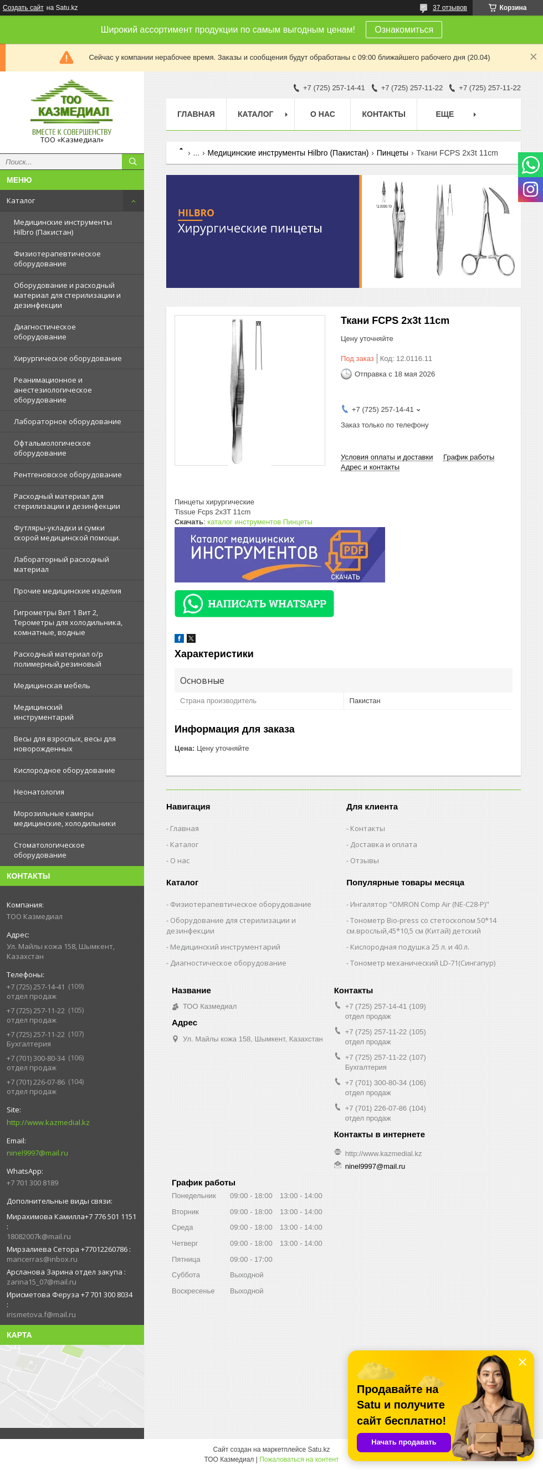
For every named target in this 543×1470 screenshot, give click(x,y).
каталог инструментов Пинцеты (260, 522)
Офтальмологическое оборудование (52, 448)
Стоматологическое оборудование (49, 850)
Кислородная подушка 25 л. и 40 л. (409, 947)
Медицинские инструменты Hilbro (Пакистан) (63, 227)
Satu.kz (319, 1449)
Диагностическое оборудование (45, 332)
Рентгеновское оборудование (68, 474)
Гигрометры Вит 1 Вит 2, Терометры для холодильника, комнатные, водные (68, 622)
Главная (196, 114)
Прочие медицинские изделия (67, 591)
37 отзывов (450, 8)
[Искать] (133, 161)
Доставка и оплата (383, 844)
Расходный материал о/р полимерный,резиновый (58, 659)
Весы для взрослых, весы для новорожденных (65, 744)
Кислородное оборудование (64, 770)
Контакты (383, 114)
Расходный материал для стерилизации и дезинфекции (67, 501)
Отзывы (364, 860)
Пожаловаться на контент (299, 1459)
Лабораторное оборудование (67, 421)
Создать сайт (23, 8)
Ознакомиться (404, 29)
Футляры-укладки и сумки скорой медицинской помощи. (67, 533)
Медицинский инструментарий (44, 712)
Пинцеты (392, 152)
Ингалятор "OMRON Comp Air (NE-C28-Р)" (419, 904)
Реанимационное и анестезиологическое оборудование (53, 390)
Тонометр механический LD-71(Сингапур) (422, 963)
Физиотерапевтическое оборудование (57, 259)
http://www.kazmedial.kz (48, 1122)
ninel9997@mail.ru (37, 1153)
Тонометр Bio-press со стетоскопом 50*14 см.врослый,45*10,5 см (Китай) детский (421, 925)
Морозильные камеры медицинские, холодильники (65, 818)
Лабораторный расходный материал (61, 564)
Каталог (21, 200)
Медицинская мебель (52, 685)
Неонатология (39, 792)
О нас (322, 114)
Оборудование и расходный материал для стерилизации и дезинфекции (67, 295)
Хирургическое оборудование (68, 358)
